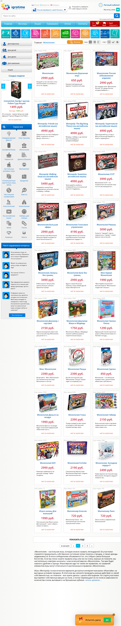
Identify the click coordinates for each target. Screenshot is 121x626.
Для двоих (12, 57)
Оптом (68, 24)
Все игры (22, 24)
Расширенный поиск (107, 19)
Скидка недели (17, 75)
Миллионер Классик (77, 508)
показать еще (76, 536)
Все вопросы (17, 315)
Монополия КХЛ (48, 460)
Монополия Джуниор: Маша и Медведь (77, 319)
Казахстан (45, 5)
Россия (36, 5)
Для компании (13, 63)
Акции (38, 24)
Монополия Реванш (106, 222)
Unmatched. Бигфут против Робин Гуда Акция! (16, 102)
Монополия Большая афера (48, 223)
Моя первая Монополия (106, 271)
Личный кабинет (112, 5)
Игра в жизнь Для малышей (47, 509)
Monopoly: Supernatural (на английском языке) (106, 122)
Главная (8, 24)
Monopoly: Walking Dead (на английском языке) (48, 173)
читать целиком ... (93, 577)
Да (107, 620)
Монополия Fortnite (77, 460)
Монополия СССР (106, 171)
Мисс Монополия (47, 366)
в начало (65, 543)
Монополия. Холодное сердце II (106, 461)
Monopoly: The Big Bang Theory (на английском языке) (77, 123)
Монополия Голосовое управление (77, 223)
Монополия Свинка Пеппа (106, 319)
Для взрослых (13, 44)
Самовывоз (52, 24)
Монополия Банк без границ (77, 271)
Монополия (47, 70)
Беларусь (55, 5)
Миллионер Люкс (106, 508)
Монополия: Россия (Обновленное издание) (106, 72)
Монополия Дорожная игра (77, 71)
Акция (10, 70)
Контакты (82, 24)
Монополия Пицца (77, 366)
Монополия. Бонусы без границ (47, 271)
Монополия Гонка (77, 412)
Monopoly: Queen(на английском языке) (76, 172)
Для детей (12, 50)
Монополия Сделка (106, 366)
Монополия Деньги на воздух (47, 413)
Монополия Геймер (106, 412)
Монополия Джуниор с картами (48, 319)
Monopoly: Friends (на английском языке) (48, 122)
